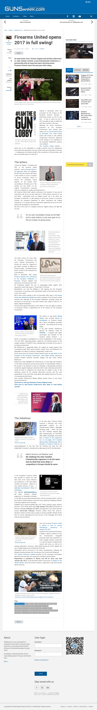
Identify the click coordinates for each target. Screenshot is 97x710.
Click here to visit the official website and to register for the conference (34, 597)
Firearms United (48, 146)
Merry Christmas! (25, 22)
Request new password (42, 660)
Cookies (90, 706)
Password (38, 650)
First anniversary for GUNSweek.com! (71, 22)
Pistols (45, 608)
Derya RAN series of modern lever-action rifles (86, 102)
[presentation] (49, 666)
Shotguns (18, 612)
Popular (77, 70)
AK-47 (26, 603)
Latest (69, 70)
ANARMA (42, 333)
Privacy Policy (83, 706)
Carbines (49, 603)
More (31, 16)
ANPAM (31, 603)
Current (42, 48)
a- (8, 70)
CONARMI (17, 606)
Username (38, 642)
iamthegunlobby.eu (30, 492)
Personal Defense (36, 608)
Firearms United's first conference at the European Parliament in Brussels (25, 279)
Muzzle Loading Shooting (22, 608)
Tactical (35, 612)
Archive (85, 70)
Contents (16, 16)
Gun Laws (45, 606)
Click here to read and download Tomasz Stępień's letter (33, 382)
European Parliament (27, 606)
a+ (11, 70)
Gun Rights (38, 606)
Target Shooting (44, 612)
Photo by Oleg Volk (20, 442)
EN (88, 2)
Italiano (19, 53)
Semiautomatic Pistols (21, 610)
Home (7, 16)
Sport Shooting (26, 612)
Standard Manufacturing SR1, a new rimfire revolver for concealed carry (86, 115)
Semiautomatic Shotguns (50, 610)
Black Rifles (42, 603)
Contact (70, 706)
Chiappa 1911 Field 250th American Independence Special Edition (87, 78)
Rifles (50, 608)
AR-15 (36, 603)
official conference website (26, 554)
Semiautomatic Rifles (35, 610)
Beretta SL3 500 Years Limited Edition (86, 90)
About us (63, 706)
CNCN (55, 603)
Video (25, 16)
